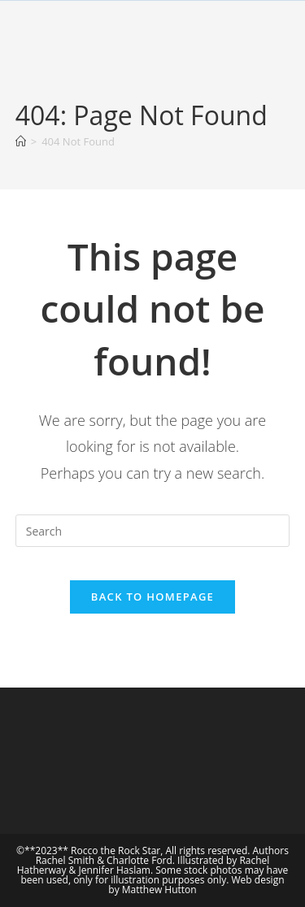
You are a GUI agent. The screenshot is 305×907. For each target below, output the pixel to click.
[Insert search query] (152, 530)
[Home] (20, 141)
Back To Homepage (152, 596)
